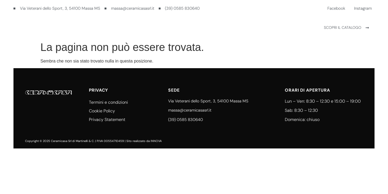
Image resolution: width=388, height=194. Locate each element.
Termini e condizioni (108, 102)
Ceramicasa (174, 27)
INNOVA (156, 141)
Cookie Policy (102, 111)
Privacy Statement (107, 119)
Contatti (209, 27)
